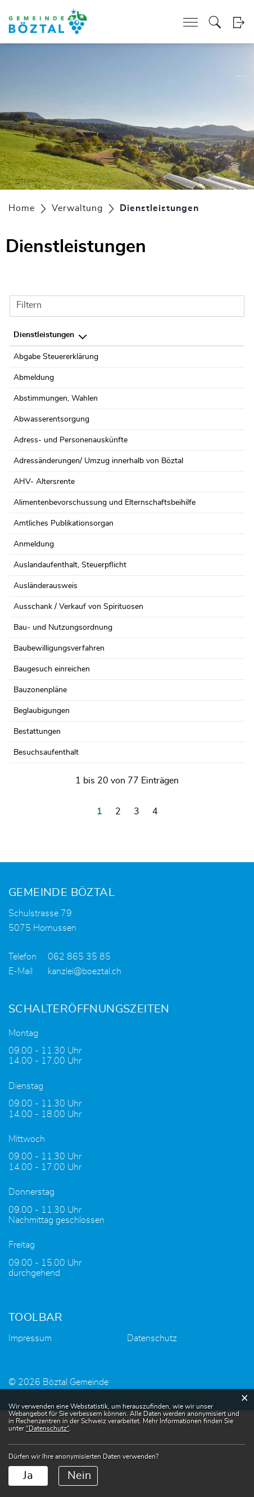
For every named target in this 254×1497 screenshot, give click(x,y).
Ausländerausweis (45, 648)
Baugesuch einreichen (51, 756)
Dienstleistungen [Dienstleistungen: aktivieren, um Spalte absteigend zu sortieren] (43, 335)
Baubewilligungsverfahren (59, 735)
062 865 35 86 (215, 398)
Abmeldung (33, 378)
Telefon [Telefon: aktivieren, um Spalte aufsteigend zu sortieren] (202, 335)
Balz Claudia (139, 398)
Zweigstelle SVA (146, 506)
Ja (28, 1475)
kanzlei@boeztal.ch (84, 1058)
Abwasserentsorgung (51, 419)
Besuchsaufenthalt (46, 839)
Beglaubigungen (41, 797)
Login (239, 22)
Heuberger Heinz (148, 419)
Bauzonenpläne (40, 777)
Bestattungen (37, 818)
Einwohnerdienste (149, 378)
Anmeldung (33, 594)
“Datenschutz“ (47, 1428)
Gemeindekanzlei (147, 669)
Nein (79, 1475)
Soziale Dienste (144, 527)
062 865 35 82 (215, 702)
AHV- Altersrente (44, 506)
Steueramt (136, 357)
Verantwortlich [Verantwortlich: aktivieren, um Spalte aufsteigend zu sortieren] (145, 335)
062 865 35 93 (215, 357)
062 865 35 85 (215, 378)
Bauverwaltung (144, 702)
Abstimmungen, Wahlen (55, 398)
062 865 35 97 (215, 419)
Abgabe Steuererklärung (55, 357)
